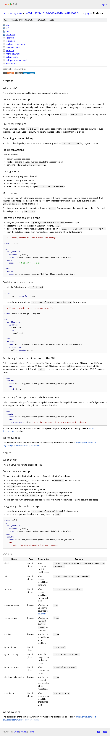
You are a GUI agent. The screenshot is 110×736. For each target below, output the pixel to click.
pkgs (88, 13)
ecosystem (16, 13)
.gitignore (10, 37)
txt (98, 731)
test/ (8, 31)
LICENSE (10, 50)
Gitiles (16, 731)
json (105, 731)
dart (5, 13)
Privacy (24, 731)
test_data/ (10, 34)
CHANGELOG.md (13, 47)
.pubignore (10, 41)
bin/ (7, 25)
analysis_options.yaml (15, 44)
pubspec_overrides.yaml (16, 60)
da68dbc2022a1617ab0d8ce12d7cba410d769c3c (52, 13)
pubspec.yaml (12, 57)
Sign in (104, 4)
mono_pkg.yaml (13, 53)
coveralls (42, 613)
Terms (31, 731)
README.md (11, 63)
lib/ (7, 28)
